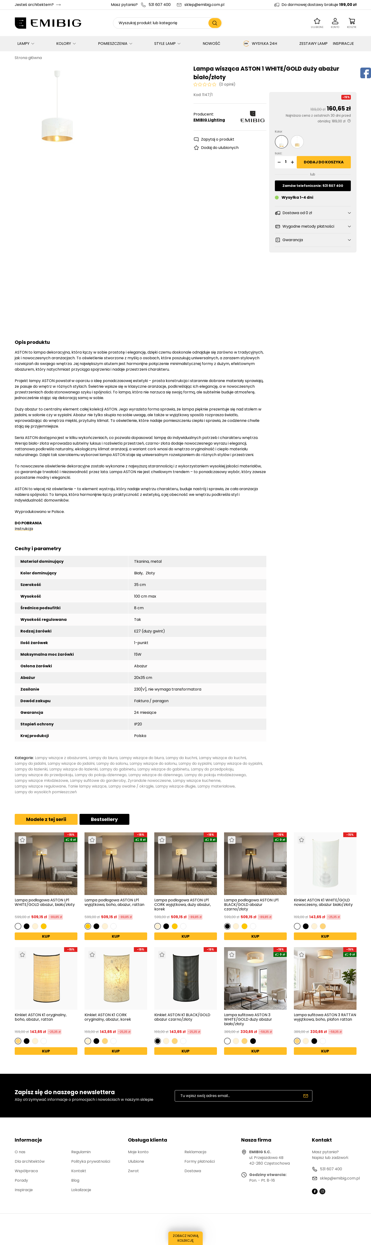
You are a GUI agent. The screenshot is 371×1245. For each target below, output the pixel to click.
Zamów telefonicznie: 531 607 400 (312, 185)
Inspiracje (24, 1190)
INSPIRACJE (343, 43)
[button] (278, 162)
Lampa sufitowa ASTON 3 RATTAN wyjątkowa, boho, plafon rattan (325, 1017)
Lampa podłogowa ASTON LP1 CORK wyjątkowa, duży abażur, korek (182, 905)
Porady (21, 1180)
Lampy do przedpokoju (212, 769)
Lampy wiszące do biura (141, 758)
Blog (75, 1180)
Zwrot (133, 1171)
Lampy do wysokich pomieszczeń (46, 792)
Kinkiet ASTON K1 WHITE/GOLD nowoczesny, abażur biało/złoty (323, 902)
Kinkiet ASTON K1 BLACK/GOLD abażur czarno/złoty (182, 1017)
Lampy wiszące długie (175, 786)
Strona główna (28, 57)
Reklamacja (195, 1152)
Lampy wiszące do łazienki (73, 769)
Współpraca (26, 1171)
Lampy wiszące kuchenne (197, 780)
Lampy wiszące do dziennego (155, 775)
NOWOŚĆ (211, 43)
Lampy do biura (103, 758)
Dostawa (192, 1171)
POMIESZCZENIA (112, 43)
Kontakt (78, 1171)
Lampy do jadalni (30, 763)
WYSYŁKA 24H (259, 43)
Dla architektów (30, 1161)
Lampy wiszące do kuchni (222, 758)
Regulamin (81, 1152)
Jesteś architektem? (34, 4)
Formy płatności (199, 1161)
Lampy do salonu (112, 763)
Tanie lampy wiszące (87, 786)
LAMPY (23, 43)
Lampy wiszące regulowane (40, 786)
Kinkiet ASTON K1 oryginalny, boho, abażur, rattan (40, 1017)
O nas (20, 1152)
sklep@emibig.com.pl (204, 4)
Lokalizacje (81, 1190)
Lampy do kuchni (181, 758)
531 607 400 (160, 4)
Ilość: (278, 153)
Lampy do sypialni (194, 763)
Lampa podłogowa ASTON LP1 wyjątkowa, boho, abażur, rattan (114, 902)
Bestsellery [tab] (104, 819)
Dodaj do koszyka (324, 162)
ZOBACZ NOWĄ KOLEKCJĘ (185, 1239)
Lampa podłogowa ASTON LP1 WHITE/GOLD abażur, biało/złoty (45, 902)
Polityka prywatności (90, 1161)
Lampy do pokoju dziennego (101, 775)
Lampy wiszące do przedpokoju (44, 775)
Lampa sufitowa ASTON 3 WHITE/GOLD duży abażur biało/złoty (248, 1019)
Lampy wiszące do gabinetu (163, 769)
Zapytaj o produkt (217, 139)
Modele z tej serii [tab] (46, 819)
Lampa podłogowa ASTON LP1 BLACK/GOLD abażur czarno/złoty (251, 905)
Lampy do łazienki (31, 769)
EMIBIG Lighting (209, 120)
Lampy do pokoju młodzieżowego (215, 775)
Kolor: (279, 131)
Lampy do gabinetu (118, 769)
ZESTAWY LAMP (313, 43)
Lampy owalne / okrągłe (131, 786)
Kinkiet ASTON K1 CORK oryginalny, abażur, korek (108, 1017)
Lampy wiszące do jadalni (71, 763)
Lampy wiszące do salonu (153, 763)
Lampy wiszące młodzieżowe (41, 780)
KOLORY (63, 43)
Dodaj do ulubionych (220, 147)
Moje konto (138, 1152)
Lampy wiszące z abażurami (61, 758)
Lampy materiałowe (216, 786)
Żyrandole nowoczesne (149, 780)
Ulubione (136, 1161)
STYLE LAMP (165, 43)
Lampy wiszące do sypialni (237, 763)
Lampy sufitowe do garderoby (98, 780)
